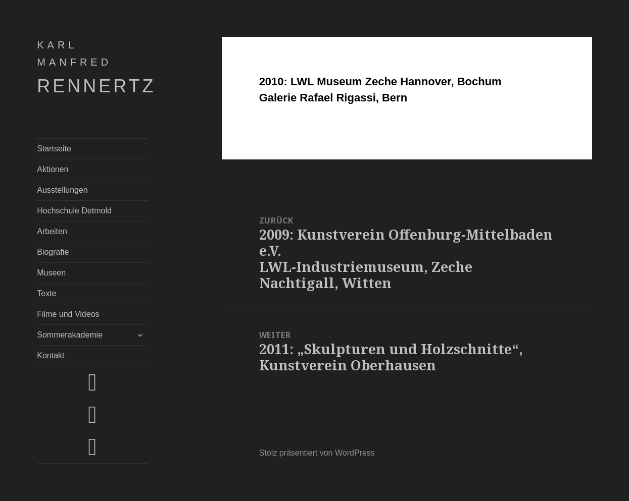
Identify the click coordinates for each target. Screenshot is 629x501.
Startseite (54, 148)
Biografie (53, 252)
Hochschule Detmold (74, 210)
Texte (46, 293)
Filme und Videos (68, 314)
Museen (51, 272)
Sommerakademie (70, 334)
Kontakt (50, 355)
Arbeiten (52, 231)
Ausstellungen (62, 190)
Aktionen (52, 169)
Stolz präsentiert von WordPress (317, 453)
